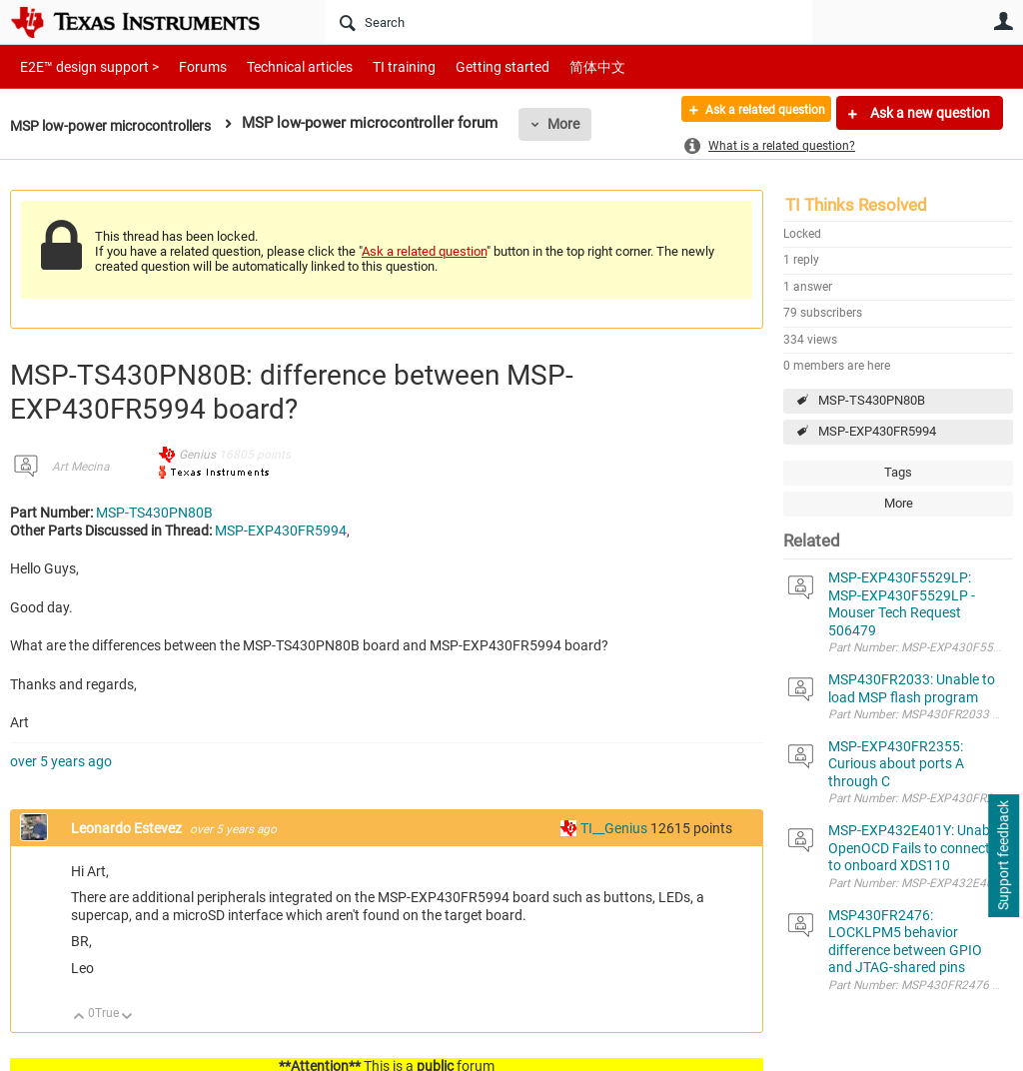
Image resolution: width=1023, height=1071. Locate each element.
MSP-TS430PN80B (871, 400)
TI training (377, 66)
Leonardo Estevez (128, 828)
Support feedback (1003, 856)
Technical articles (279, 66)
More (582, 124)
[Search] (568, 22)
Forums (187, 66)
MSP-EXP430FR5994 (877, 431)
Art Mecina (80, 467)
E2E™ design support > (83, 66)
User (1003, 21)
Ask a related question (749, 113)
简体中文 (555, 66)
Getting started (468, 66)
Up (79, 1017)
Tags (898, 472)
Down (127, 1017)
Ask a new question (928, 113)
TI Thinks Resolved (856, 205)
